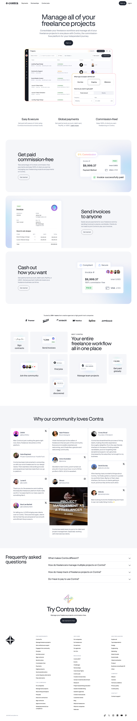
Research (76, 682)
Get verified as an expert (42, 645)
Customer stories (78, 697)
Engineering (114, 648)
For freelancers (78, 642)
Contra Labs (77, 674)
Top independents (116, 642)
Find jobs (38, 651)
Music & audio (115, 654)
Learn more (75, 125)
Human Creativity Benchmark (82, 679)
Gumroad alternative (41, 672)
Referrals (76, 709)
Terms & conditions (116, 682)
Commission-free (40, 663)
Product (113, 663)
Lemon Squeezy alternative (43, 675)
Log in (130, 3)
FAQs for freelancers (79, 703)
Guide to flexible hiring (80, 688)
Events (75, 662)
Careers (113, 679)
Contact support (115, 696)
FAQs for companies (79, 706)
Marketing (114, 651)
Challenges (77, 665)
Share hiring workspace (42, 691)
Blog (75, 700)
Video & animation (116, 660)
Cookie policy (115, 688)
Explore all (114, 639)
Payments (24, 3)
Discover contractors (42, 697)
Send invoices (40, 660)
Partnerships (77, 668)
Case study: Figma (79, 671)
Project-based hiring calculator (82, 685)
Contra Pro (39, 639)
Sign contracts (40, 657)
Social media (114, 657)
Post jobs (38, 694)
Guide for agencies (79, 691)
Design (113, 645)
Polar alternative (40, 678)
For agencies (77, 648)
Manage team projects (42, 688)
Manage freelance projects (43, 642)
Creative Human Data (80, 676)
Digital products (40, 669)
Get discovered (40, 654)
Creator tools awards (79, 694)
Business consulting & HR (118, 666)
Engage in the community (43, 648)
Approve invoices (40, 703)
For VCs (76, 651)
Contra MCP (77, 659)
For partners (77, 645)
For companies (40, 685)
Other (113, 669)
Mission (113, 676)
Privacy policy (115, 685)
